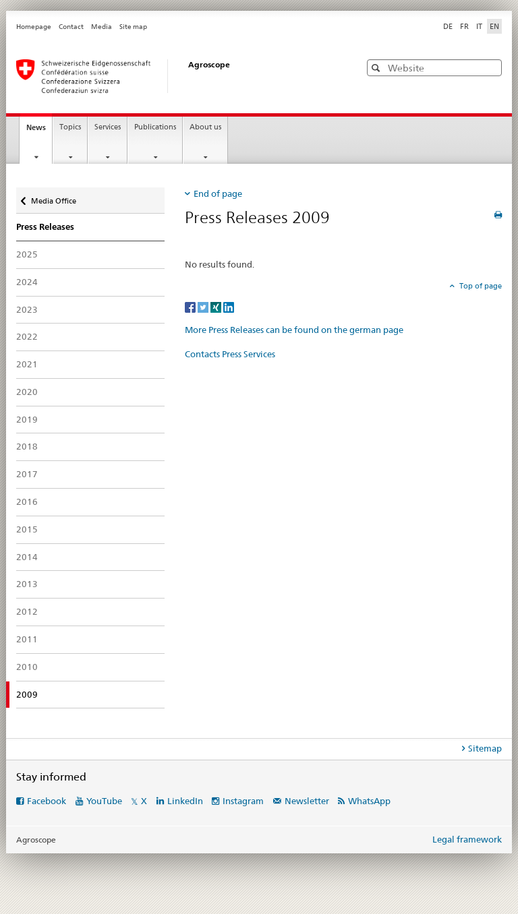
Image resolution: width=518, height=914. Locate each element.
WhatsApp (369, 800)
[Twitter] (204, 306)
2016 (27, 501)
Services (107, 127)
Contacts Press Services (230, 353)
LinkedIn (185, 800)
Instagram (243, 800)
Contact (71, 26)
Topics (70, 127)
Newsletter (307, 800)
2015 (27, 529)
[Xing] (216, 306)
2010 (27, 666)
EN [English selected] (494, 26)
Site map (133, 26)
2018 (27, 446)
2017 (27, 473)
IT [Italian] (479, 26)
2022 (27, 336)
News (39, 131)
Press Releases (45, 227)
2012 (27, 611)
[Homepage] (174, 76)
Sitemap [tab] (485, 748)
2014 (27, 556)
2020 (27, 391)
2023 (27, 309)
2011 (27, 639)
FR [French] (464, 26)
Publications (155, 127)
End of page (218, 193)
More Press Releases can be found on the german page (294, 329)
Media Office (53, 197)
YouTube (104, 800)
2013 (27, 583)
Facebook (46, 800)
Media (101, 26)
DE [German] (448, 26)
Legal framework (467, 839)
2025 (27, 254)
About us (205, 127)
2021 (27, 364)
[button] (377, 67)
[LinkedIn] (228, 306)
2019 (27, 419)
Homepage (33, 26)
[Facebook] (191, 306)
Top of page (479, 286)
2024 (27, 281)
